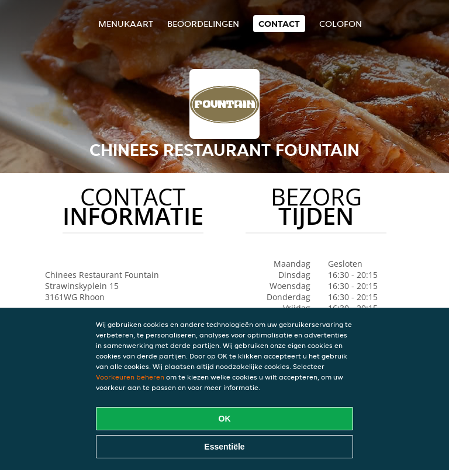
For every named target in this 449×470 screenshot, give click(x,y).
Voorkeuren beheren (130, 376)
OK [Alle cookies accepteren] (225, 418)
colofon (340, 24)
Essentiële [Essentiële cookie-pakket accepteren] (224, 446)
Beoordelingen (203, 24)
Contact (279, 24)
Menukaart (125, 24)
